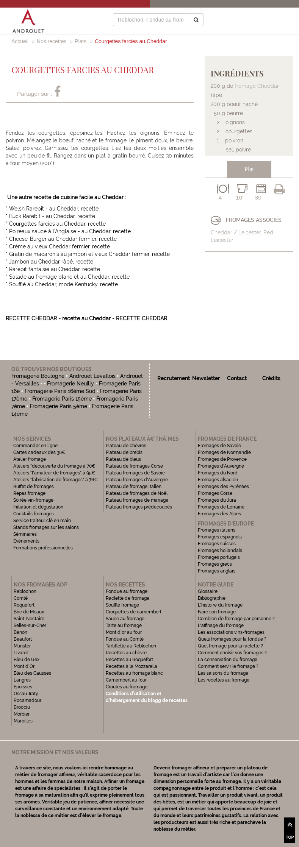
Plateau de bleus (123, 459)
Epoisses (23, 686)
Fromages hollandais (220, 550)
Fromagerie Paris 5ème (58, 406)
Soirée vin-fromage (33, 500)
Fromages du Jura (217, 500)
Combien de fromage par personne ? (236, 618)
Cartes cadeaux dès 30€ (39, 452)
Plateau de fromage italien (133, 486)
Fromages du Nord (218, 473)
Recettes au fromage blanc (134, 673)
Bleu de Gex (26, 659)
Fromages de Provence (222, 459)
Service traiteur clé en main (42, 520)
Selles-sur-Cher (30, 625)
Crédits (271, 378)
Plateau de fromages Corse (134, 466)
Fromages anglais (216, 571)
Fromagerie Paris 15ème (62, 399)
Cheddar (221, 232)
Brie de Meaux (29, 612)
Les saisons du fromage (223, 673)
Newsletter (206, 378)
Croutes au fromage (126, 686)
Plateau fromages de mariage (137, 500)
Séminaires (25, 534)
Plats (80, 41)
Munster (22, 646)
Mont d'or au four (124, 632)
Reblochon (25, 591)
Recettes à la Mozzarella (131, 666)
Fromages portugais (219, 557)
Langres (22, 680)
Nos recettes (52, 41)
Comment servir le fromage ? (228, 666)
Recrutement (173, 378)
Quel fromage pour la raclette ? (230, 646)
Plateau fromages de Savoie (135, 473)
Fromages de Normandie (224, 452)
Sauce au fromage (125, 618)
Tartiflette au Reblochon (131, 646)
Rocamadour (27, 700)
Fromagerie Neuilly (70, 384)
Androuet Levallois (92, 376)
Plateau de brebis (124, 452)
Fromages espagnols (220, 537)
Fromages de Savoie (219, 445)
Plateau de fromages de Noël (137, 493)
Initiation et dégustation (38, 507)
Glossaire (208, 591)
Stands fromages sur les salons (46, 527)
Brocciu (22, 707)
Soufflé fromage (122, 605)
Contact (237, 378)
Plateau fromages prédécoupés (139, 507)
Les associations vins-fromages (231, 632)
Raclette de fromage (127, 598)
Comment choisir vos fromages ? (232, 652)
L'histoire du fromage (220, 605)
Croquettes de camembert (133, 612)
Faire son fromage (217, 612)
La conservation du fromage (227, 659)
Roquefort (24, 605)
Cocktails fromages (33, 513)
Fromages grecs (215, 564)
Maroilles (23, 721)
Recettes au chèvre (126, 652)
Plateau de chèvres (126, 445)
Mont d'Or (24, 666)
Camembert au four (126, 680)
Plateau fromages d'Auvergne (137, 479)
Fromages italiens (216, 530)
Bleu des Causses (32, 673)
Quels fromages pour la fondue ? (232, 639)
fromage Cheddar (257, 86)
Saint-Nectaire (29, 618)
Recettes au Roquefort (129, 659)
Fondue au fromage (126, 591)
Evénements (26, 541)
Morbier (22, 714)
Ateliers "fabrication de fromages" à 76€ (55, 479)
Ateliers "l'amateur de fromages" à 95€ (54, 473)
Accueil (19, 41)
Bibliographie (211, 598)
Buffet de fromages (33, 486)
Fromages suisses (217, 543)
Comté (21, 598)
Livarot (21, 652)
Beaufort (23, 639)
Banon (20, 632)
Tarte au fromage (124, 625)
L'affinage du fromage (221, 625)
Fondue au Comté (125, 639)
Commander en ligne (35, 445)
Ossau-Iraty (26, 693)
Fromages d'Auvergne (221, 466)
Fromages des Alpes (219, 513)
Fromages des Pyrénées (223, 486)
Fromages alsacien (218, 479)
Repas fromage (29, 493)
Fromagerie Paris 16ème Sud (60, 391)
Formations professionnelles (43, 548)
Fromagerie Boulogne (37, 376)
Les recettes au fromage (223, 680)
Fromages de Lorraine (221, 507)
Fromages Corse (215, 493)
